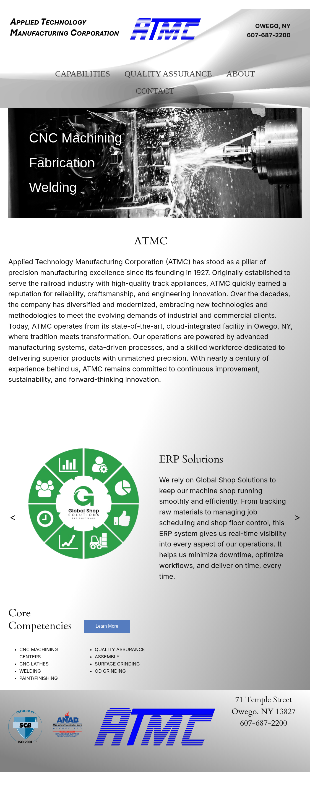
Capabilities (82, 73)
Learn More (107, 626)
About (240, 73)
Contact (155, 90)
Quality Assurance (168, 73)
